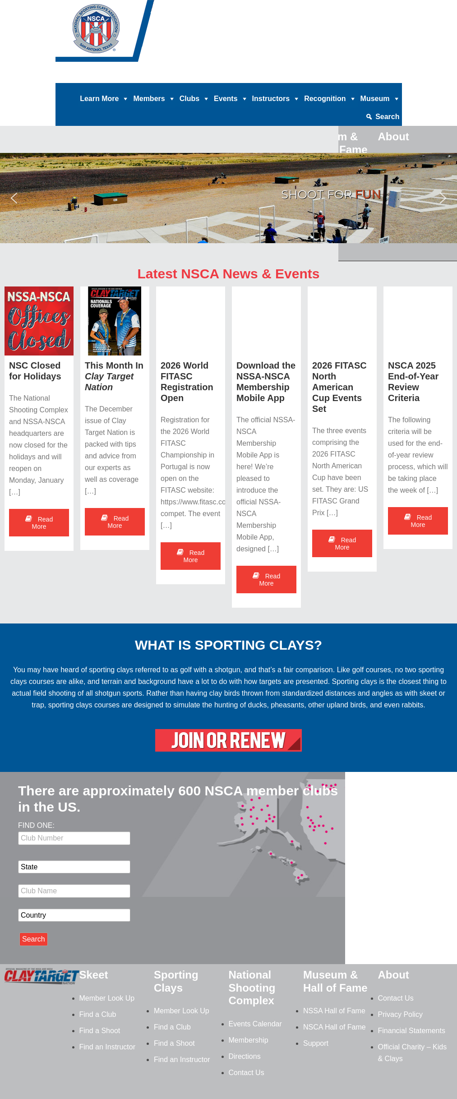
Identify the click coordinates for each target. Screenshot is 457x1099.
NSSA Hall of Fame (334, 1011)
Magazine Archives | (262, 76)
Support (315, 1043)
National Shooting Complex (252, 988)
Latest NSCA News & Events (228, 273)
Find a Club (97, 1014)
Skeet (93, 975)
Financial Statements (411, 1030)
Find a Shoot (99, 1030)
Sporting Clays (176, 981)
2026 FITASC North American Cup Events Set (339, 387)
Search (387, 116)
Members (149, 98)
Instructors (271, 98)
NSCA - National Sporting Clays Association (127, 34)
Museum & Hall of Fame (335, 981)
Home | (122, 76)
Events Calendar (255, 1024)
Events (225, 98)
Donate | (150, 76)
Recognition (325, 98)
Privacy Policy (400, 1014)
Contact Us (246, 1072)
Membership (248, 1040)
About (393, 975)
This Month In (114, 376)
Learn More (99, 98)
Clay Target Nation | (197, 76)
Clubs (189, 98)
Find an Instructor (107, 1047)
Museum (375, 98)
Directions (245, 1056)
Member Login (377, 76)
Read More (39, 523)
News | (308, 76)
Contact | (337, 76)
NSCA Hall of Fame (334, 1027)
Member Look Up (107, 998)
